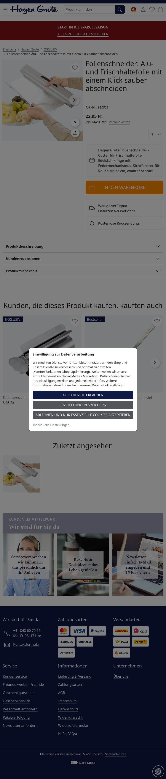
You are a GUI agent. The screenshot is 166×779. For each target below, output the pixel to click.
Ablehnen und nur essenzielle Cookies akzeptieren (83, 414)
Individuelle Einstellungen (51, 425)
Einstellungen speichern (83, 405)
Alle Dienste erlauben (83, 395)
